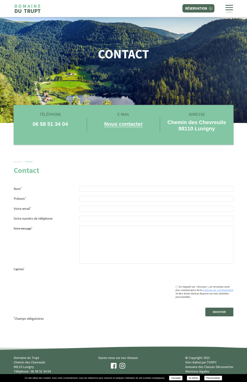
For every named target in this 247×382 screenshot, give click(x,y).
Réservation (196, 8)
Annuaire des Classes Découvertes (209, 367)
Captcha (19, 269)
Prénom (20, 198)
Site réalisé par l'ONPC (201, 362)
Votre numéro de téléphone (33, 218)
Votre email (22, 208)
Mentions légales (197, 371)
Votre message (23, 228)
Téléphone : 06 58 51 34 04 (32, 371)
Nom (18, 188)
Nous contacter (123, 124)
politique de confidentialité (218, 290)
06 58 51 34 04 (50, 124)
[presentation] (204, 273)
